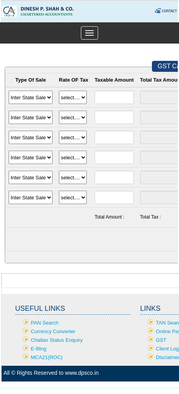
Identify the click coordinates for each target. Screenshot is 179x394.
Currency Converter (53, 331)
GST (161, 340)
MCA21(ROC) (47, 357)
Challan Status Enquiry (57, 340)
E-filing (39, 349)
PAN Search (45, 323)
